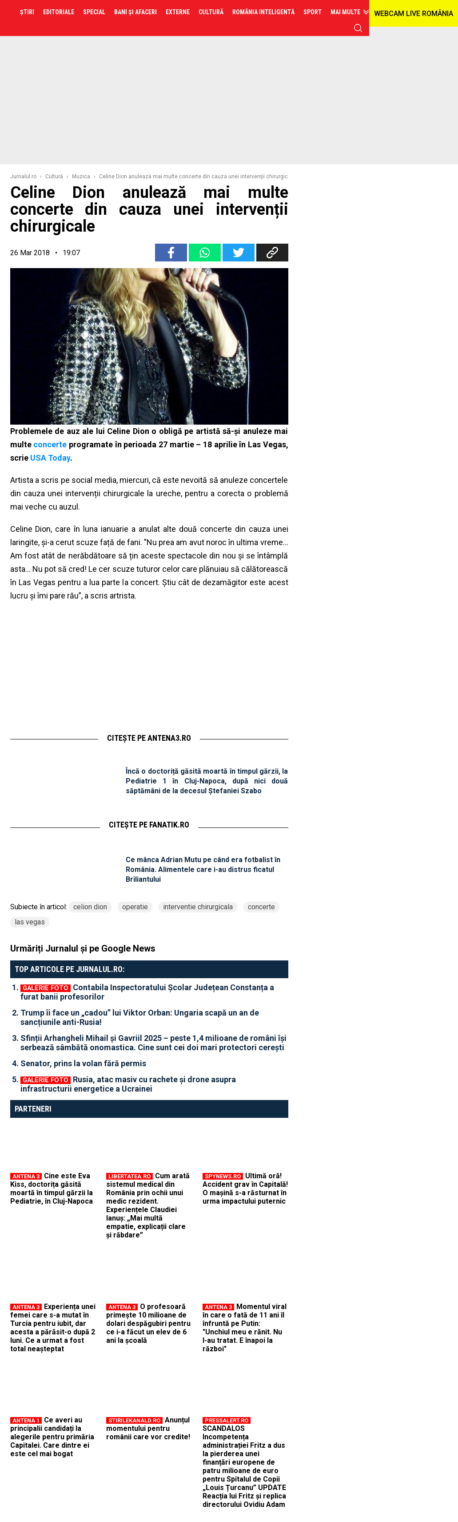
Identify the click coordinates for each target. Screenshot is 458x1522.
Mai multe (345, 12)
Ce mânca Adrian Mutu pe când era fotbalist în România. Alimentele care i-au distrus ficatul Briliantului (203, 869)
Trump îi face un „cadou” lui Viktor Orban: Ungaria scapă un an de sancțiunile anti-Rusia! (139, 1017)
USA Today (50, 457)
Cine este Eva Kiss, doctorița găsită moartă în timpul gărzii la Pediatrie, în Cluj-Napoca (51, 1188)
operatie (135, 907)
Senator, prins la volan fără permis (83, 1063)
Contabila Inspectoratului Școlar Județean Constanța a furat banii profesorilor (147, 992)
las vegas (30, 922)
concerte (50, 444)
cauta (358, 28)
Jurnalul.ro (23, 176)
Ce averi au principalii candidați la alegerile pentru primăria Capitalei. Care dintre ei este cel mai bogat (52, 1437)
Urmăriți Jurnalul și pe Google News (82, 948)
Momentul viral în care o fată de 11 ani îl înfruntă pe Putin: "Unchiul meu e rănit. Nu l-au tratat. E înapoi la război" (245, 1327)
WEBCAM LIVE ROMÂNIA (413, 13)
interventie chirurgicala (198, 907)
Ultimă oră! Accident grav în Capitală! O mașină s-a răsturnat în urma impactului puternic (245, 1188)
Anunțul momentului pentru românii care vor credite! (148, 1428)
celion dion (90, 907)
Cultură (54, 176)
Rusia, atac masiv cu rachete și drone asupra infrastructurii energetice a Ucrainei (128, 1084)
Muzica (81, 176)
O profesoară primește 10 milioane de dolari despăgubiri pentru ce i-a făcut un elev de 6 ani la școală (148, 1323)
